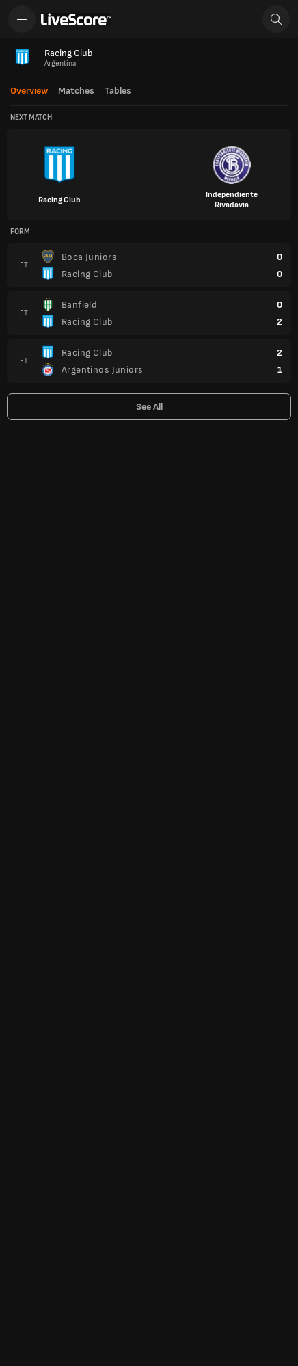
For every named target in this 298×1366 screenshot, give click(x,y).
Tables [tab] (118, 91)
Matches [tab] (76, 91)
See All (149, 406)
